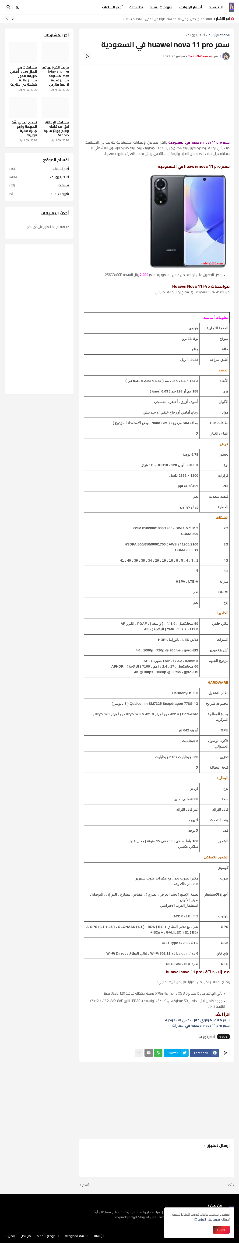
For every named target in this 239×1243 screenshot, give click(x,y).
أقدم (85, 1185)
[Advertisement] (157, 102)
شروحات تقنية (161, 7)
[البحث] (9, 7)
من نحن (26, 1236)
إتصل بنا (10, 1236)
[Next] (7, 18)
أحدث (228, 1185)
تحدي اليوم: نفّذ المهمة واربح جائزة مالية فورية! (24, 128)
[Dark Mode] (18, 7)
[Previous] (13, 18)
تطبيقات (136, 7)
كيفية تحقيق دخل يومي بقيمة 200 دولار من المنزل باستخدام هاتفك (166, 19)
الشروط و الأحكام (48, 1236)
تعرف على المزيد (209, 1219)
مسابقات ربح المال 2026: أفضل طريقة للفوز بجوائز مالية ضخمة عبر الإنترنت (23, 76)
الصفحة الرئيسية (219, 35)
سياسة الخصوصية (76, 1236)
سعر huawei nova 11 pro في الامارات (201, 1025)
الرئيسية (216, 7)
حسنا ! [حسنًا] (221, 1230)
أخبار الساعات (112, 7)
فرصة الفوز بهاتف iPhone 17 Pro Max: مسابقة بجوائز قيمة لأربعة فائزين (55, 76)
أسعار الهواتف (190, 7)
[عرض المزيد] (139, 1053)
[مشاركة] (87, 56)
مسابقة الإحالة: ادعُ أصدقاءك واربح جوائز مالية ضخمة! (56, 128)
